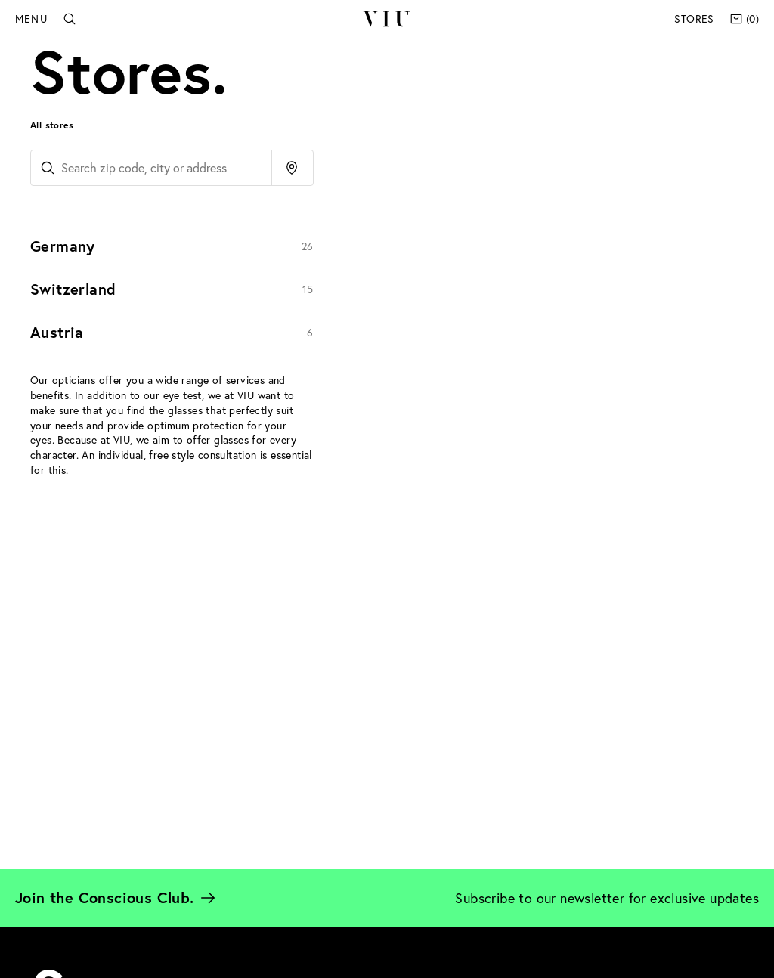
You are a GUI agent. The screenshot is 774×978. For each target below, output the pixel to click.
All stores (51, 125)
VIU (386, 19)
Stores (694, 18)
